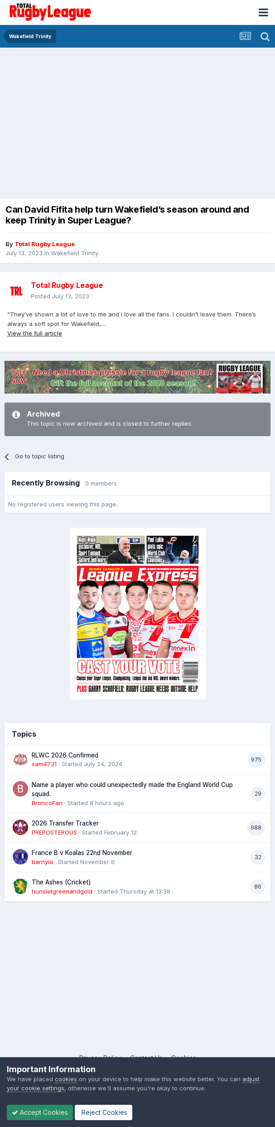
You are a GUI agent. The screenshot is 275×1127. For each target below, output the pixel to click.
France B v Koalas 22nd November (82, 852)
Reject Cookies (103, 1112)
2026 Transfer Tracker (65, 823)
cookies (66, 1079)
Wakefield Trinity (74, 253)
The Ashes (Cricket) (61, 882)
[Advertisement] (137, 115)
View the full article (34, 333)
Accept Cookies (40, 1112)
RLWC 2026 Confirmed (65, 755)
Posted (60, 296)
